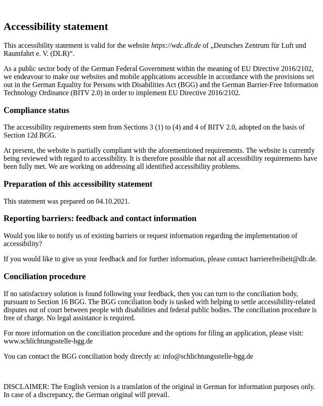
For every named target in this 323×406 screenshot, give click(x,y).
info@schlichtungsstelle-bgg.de (208, 356)
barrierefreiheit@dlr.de (282, 259)
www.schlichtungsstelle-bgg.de (48, 341)
